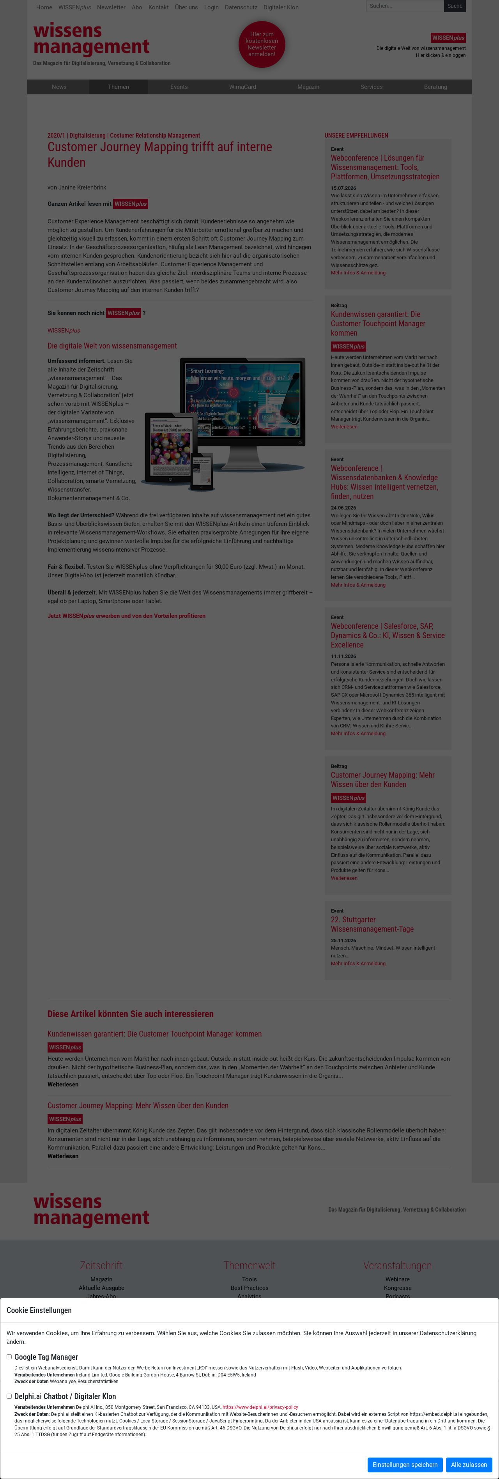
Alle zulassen (469, 1464)
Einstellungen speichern (405, 1464)
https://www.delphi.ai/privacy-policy (260, 1407)
